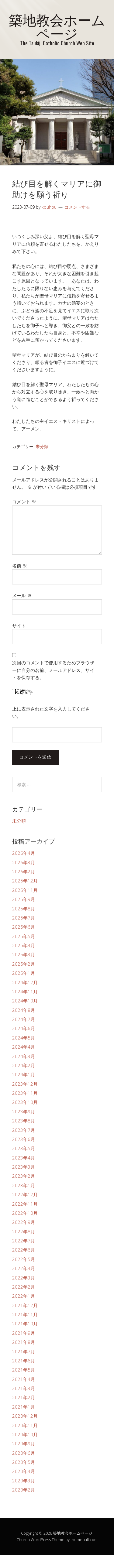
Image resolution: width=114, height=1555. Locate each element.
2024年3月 (23, 1056)
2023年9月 (23, 1111)
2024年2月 (23, 1065)
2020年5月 (23, 1462)
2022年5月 (23, 1259)
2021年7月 (23, 1351)
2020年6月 (23, 1453)
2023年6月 (23, 1139)
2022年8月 (23, 1231)
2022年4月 (23, 1268)
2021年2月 (23, 1397)
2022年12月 (25, 1194)
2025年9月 (23, 899)
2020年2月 (23, 1490)
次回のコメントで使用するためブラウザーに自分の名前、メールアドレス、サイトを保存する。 (53, 669)
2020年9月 (23, 1443)
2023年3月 (23, 1167)
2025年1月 (23, 973)
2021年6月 (23, 1361)
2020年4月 (23, 1471)
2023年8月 (23, 1121)
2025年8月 (23, 909)
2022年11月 (25, 1204)
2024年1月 (23, 1074)
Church (23, 1539)
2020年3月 (23, 1481)
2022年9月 (23, 1222)
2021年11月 (25, 1314)
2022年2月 (23, 1287)
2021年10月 (25, 1323)
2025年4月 (23, 945)
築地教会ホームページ (57, 26)
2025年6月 (23, 927)
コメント (24, 501)
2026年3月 (23, 862)
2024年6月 (23, 1028)
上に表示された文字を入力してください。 (51, 712)
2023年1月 (23, 1185)
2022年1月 (23, 1296)
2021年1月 (23, 1407)
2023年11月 (25, 1093)
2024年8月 (23, 1010)
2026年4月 (23, 853)
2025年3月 (23, 954)
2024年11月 (25, 991)
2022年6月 (23, 1250)
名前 (19, 566)
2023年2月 (23, 1176)
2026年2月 (23, 871)
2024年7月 (23, 1019)
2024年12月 (25, 982)
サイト (19, 625)
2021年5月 (23, 1370)
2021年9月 (23, 1333)
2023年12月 (25, 1084)
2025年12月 (25, 881)
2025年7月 (23, 918)
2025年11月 (25, 890)
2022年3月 (23, 1278)
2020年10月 (25, 1434)
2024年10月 (25, 1001)
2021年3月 (23, 1388)
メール (22, 595)
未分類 (42, 446)
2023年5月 (23, 1148)
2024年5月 (23, 1038)
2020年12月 (25, 1416)
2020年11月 (25, 1425)
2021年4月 (23, 1379)
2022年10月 (25, 1213)
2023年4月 (23, 1158)
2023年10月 (25, 1102)
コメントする (77, 207)
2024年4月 (23, 1047)
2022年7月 (23, 1241)
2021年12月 (25, 1305)
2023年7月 (23, 1130)
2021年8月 (23, 1342)
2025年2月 (23, 964)
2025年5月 (23, 936)
